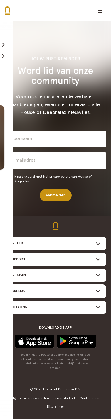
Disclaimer (55, 406)
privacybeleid (59, 177)
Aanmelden (56, 195)
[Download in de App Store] (76, 341)
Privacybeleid (64, 398)
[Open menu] (100, 10)
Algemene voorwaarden (30, 398)
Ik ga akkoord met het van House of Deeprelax (53, 179)
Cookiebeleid (90, 398)
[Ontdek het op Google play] (34, 341)
